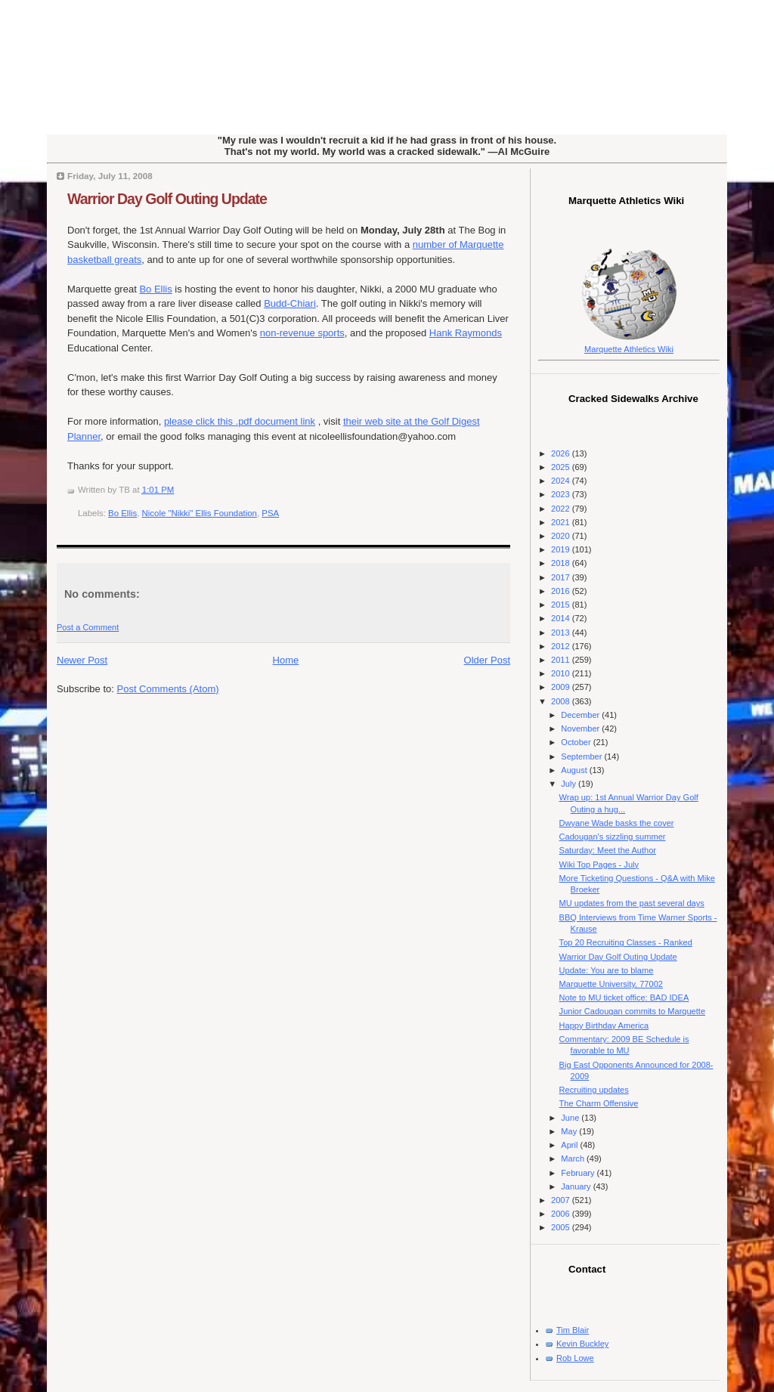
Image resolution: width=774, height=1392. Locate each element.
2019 (561, 549)
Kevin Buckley (582, 1343)
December (581, 714)
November (581, 728)
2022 (561, 508)
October (577, 742)
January (577, 1186)
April (570, 1144)
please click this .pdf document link (239, 421)
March (574, 1158)
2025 (561, 467)
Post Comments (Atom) (168, 688)
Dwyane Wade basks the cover (616, 822)
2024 (561, 480)
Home (286, 660)
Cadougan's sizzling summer (612, 836)
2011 (561, 659)
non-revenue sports (302, 333)
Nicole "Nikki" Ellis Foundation (199, 513)
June (571, 1117)
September (582, 756)
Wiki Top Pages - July (599, 864)
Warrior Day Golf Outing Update (167, 198)
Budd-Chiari (290, 303)
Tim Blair (572, 1330)
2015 (561, 604)
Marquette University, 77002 (611, 983)
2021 (561, 522)
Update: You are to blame (606, 970)
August (575, 770)
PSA (270, 513)
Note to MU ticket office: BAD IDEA (624, 997)
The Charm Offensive (599, 1103)
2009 (561, 686)
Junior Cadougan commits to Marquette (632, 1011)
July (569, 783)
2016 (561, 590)
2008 (561, 701)
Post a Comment (88, 627)
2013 (561, 632)
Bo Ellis (155, 289)
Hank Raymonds (465, 333)
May (570, 1131)
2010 (561, 673)
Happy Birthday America (604, 1025)
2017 (561, 577)
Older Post (487, 660)
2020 (561, 535)
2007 (561, 1200)
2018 (561, 563)
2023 (561, 494)
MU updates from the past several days (631, 903)
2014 (561, 618)
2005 (561, 1227)
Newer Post (82, 660)
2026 (561, 453)
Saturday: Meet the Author (607, 850)
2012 (561, 646)
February (578, 1172)
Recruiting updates (594, 1089)
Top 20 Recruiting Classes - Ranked (625, 942)
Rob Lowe (575, 1358)
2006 (561, 1213)
